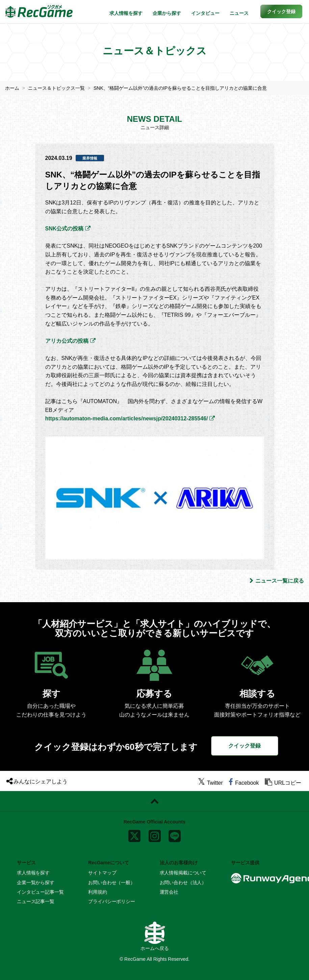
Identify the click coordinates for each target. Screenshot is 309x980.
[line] (175, 834)
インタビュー (205, 13)
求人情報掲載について (183, 872)
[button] (281, 11)
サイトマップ (102, 872)
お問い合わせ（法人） (183, 882)
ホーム (12, 88)
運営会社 (169, 892)
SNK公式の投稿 (64, 228)
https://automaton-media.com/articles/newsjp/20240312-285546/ (126, 418)
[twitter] (210, 783)
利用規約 (97, 892)
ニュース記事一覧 (35, 901)
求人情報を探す (126, 13)
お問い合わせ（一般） (111, 882)
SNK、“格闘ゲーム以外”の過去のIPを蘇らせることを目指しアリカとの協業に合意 (180, 88)
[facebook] (244, 783)
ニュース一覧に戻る (277, 581)
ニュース (239, 13)
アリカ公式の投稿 (66, 341)
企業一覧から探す (35, 882)
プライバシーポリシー (111, 901)
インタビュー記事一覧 (40, 892)
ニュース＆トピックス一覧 (56, 88)
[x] (134, 834)
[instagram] (155, 834)
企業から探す (167, 13)
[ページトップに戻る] (154, 801)
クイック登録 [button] (244, 746)
